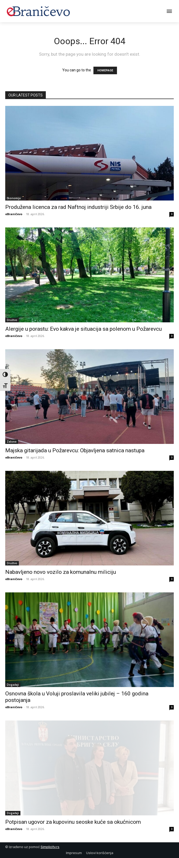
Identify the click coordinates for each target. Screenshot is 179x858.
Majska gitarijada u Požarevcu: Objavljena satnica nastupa (74, 450)
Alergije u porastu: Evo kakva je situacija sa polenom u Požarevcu (83, 329)
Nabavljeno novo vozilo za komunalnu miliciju (60, 572)
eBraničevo (13, 214)
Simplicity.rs (50, 847)
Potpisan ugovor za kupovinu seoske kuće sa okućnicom (73, 822)
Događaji (13, 685)
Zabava (11, 441)
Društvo (12, 320)
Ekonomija (14, 198)
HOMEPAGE (105, 70)
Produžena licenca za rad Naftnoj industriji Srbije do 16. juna (78, 207)
